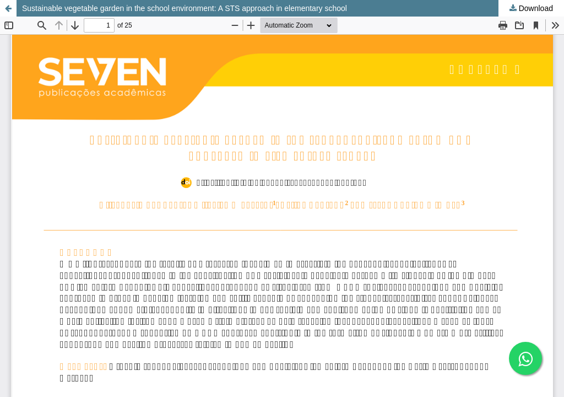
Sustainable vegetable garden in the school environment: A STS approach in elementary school (184, 8)
